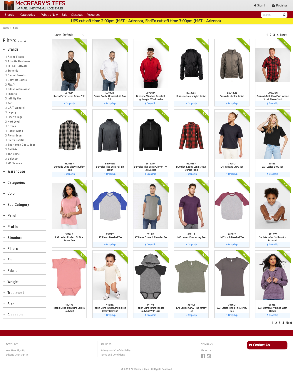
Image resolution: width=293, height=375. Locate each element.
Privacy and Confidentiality (115, 350)
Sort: (57, 35)
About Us (206, 350)
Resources (93, 15)
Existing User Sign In (17, 354)
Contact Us (259, 345)
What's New (49, 15)
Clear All (22, 41)
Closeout (77, 15)
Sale (64, 15)
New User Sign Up (15, 350)
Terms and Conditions (113, 354)
